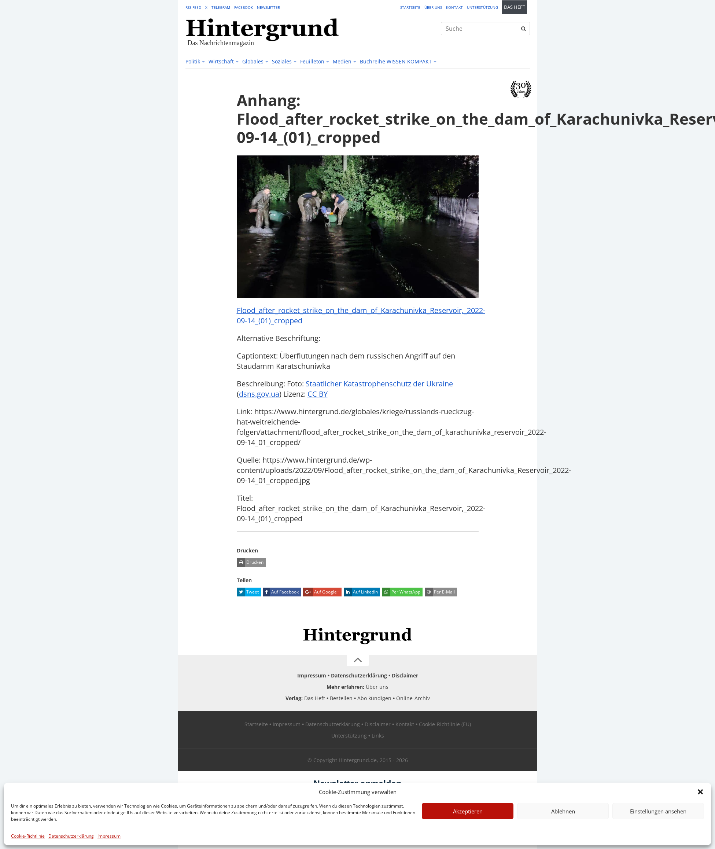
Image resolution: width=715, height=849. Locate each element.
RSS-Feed (193, 7)
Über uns (433, 7)
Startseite (410, 7)
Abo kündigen (374, 698)
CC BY (317, 394)
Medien (342, 61)
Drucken (250, 562)
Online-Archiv (413, 698)
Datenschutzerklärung (71, 836)
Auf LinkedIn (361, 592)
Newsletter (268, 7)
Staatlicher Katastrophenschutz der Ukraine (379, 384)
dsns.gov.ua (259, 394)
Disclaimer (405, 675)
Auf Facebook (281, 592)
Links (378, 735)
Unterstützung (482, 7)
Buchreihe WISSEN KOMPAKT (396, 61)
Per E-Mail (440, 592)
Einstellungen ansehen (658, 811)
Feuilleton (312, 61)
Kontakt (454, 7)
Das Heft (514, 7)
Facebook (243, 7)
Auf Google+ (321, 592)
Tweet (248, 592)
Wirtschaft (221, 61)
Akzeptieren (468, 811)
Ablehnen (563, 811)
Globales (252, 61)
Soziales (282, 61)
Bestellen (341, 698)
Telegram (220, 7)
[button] (700, 791)
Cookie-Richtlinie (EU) (445, 724)
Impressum (109, 836)
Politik (192, 61)
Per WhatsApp (401, 592)
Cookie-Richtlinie (28, 836)
